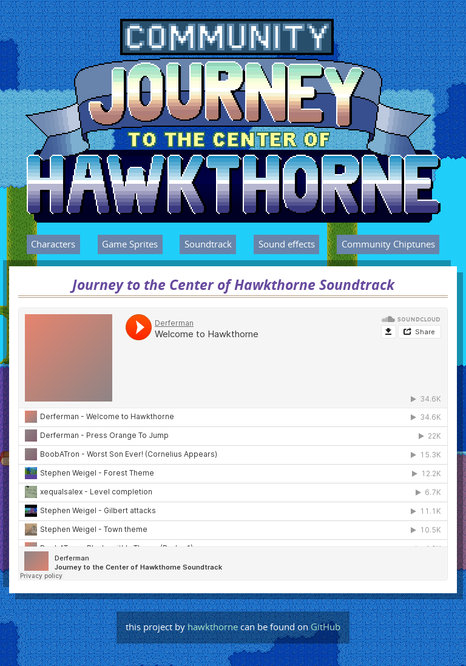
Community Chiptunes (388, 244)
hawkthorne (212, 627)
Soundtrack (208, 244)
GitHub (325, 627)
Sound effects (286, 244)
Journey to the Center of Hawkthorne (196, 32)
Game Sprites (130, 244)
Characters (53, 244)
